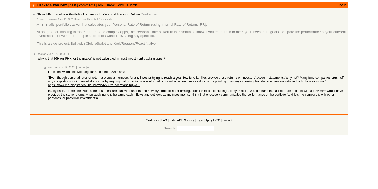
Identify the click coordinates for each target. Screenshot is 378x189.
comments (87, 5)
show (110, 5)
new (63, 5)
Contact (227, 120)
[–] (67, 53)
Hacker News (48, 5)
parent (82, 67)
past (73, 5)
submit (132, 5)
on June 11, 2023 (63, 19)
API (179, 120)
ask (101, 5)
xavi (51, 19)
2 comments (105, 19)
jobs (120, 5)
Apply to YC (212, 120)
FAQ (164, 120)
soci (40, 53)
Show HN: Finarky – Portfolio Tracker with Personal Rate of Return (88, 14)
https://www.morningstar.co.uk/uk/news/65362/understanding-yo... (94, 85)
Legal (199, 120)
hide (77, 19)
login (342, 5)
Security (189, 120)
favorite (92, 19)
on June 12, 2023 (54, 53)
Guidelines (152, 120)
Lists (172, 120)
